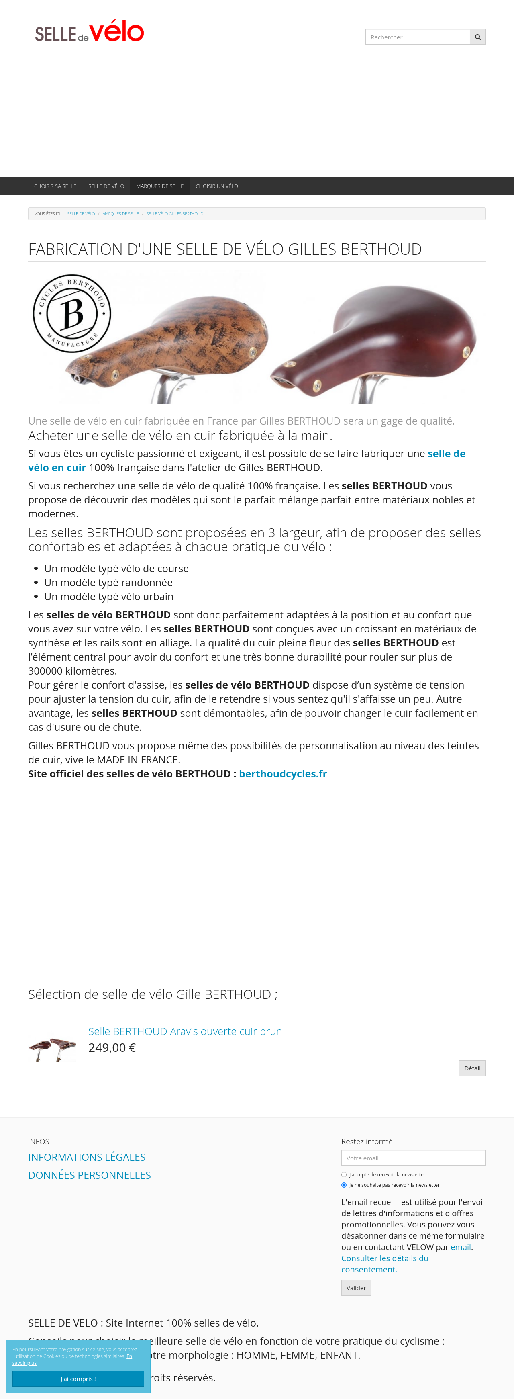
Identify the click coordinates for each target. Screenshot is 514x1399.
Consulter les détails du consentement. (385, 1264)
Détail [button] (472, 1068)
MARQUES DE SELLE (160, 186)
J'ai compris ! (78, 1378)
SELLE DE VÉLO (106, 186)
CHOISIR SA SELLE (55, 186)
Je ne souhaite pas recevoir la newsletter (390, 1185)
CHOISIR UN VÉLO (217, 186)
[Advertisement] (257, 117)
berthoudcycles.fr (283, 773)
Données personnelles (89, 1175)
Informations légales (87, 1157)
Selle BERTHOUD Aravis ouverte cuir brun (185, 1031)
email (461, 1247)
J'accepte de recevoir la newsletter (383, 1175)
